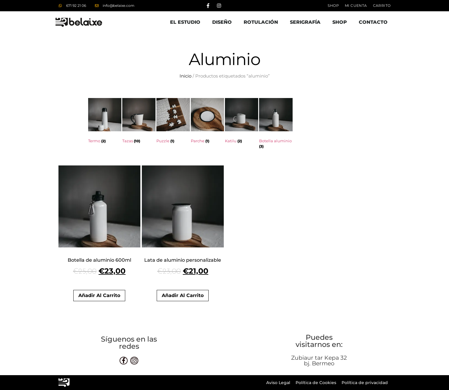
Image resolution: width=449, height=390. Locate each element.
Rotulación (261, 22)
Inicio (185, 76)
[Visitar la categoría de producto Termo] (104, 122)
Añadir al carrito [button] (99, 295)
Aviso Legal (278, 382)
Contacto (373, 22)
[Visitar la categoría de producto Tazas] (139, 122)
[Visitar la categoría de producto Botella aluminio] (275, 124)
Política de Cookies (316, 382)
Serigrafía (305, 22)
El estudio (185, 22)
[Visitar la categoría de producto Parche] (207, 122)
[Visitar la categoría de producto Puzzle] (173, 122)
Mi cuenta (356, 5)
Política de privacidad (365, 382)
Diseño (222, 22)
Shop (333, 5)
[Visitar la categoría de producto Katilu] (241, 122)
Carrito (382, 5)
